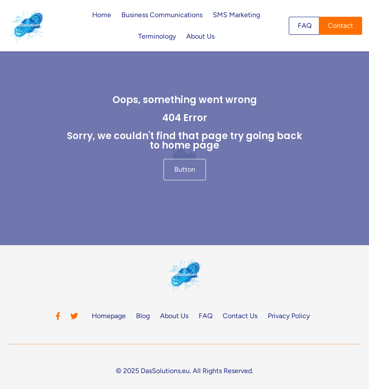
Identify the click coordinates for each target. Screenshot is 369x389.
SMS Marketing (236, 15)
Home (101, 15)
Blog (143, 316)
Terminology (157, 36)
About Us (200, 36)
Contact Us (240, 316)
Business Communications (162, 15)
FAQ (205, 316)
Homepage (109, 316)
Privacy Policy (289, 316)
